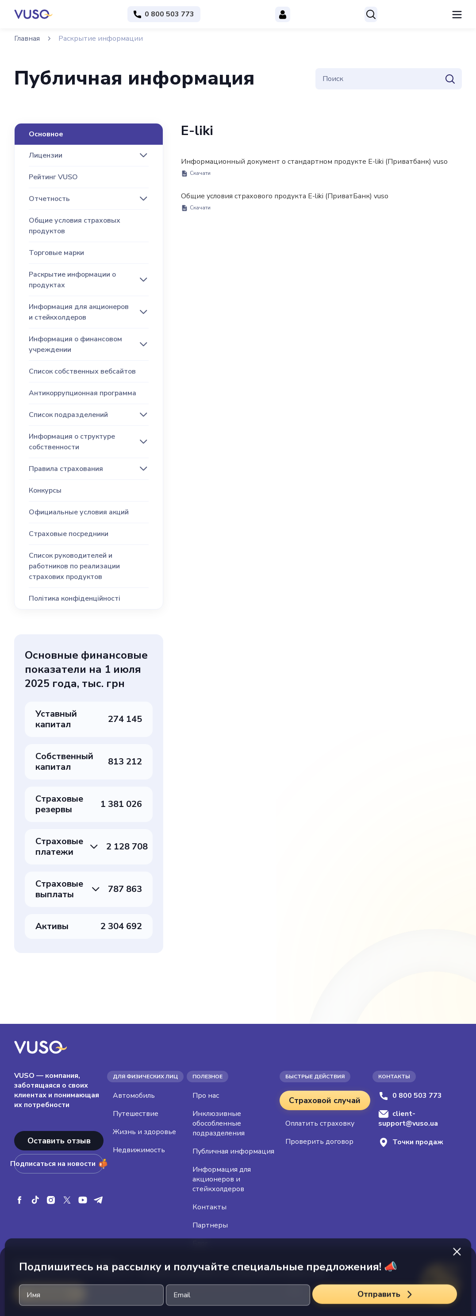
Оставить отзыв (59, 1140)
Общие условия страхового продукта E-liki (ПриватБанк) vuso (284, 201)
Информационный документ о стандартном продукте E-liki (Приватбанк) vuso (314, 167)
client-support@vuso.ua (408, 1118)
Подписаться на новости (59, 1163)
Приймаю (50, 1293)
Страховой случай (325, 1100)
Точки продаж (410, 1142)
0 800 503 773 (410, 1095)
